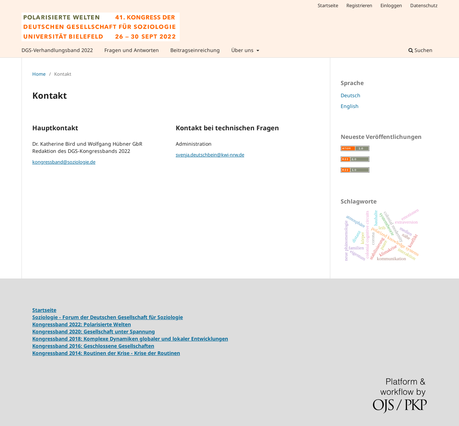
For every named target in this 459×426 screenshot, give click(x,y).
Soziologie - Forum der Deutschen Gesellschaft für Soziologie (107, 317)
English (350, 106)
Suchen (420, 50)
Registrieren (359, 5)
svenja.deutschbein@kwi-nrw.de (210, 154)
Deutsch (350, 95)
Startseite (328, 5)
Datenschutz (423, 5)
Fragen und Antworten (131, 50)
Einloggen (391, 5)
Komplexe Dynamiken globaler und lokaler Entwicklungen (156, 338)
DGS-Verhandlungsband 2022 (57, 50)
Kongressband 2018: (58, 338)
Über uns (243, 50)
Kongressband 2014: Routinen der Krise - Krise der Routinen (106, 353)
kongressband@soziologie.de (63, 162)
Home (39, 74)
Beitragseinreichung (195, 50)
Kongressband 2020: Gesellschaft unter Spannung (93, 331)
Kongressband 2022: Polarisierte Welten (81, 324)
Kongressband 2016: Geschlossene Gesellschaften (93, 345)
